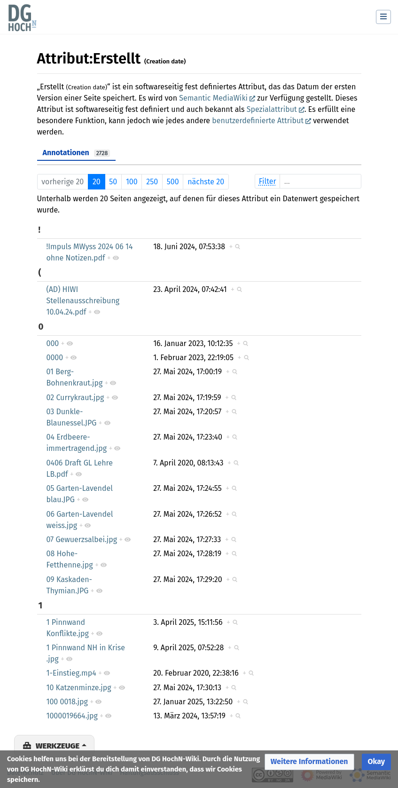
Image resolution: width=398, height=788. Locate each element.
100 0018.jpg (67, 701)
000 (53, 343)
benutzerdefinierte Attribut (258, 120)
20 (97, 181)
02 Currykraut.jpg (75, 397)
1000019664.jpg (72, 715)
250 (152, 181)
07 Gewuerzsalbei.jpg (82, 539)
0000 (55, 357)
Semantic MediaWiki (213, 98)
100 (132, 181)
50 (113, 181)
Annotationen (76, 152)
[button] (309, 762)
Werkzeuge (57, 745)
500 (173, 181)
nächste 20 (205, 181)
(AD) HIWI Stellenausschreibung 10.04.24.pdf (83, 300)
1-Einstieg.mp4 (71, 673)
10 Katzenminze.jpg (79, 687)
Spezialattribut (272, 109)
